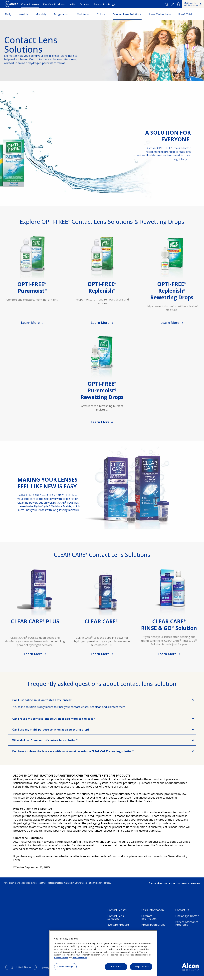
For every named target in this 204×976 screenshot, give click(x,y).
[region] (103, 953)
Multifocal (83, 14)
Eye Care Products (54, 4)
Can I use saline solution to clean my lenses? (41, 700)
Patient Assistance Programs (186, 923)
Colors (101, 14)
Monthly (40, 14)
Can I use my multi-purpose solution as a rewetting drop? (50, 729)
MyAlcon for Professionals (191, 4)
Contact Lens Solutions (127, 14)
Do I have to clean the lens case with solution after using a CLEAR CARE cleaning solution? (73, 751)
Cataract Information (149, 917)
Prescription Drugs (104, 4)
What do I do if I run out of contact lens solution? (45, 740)
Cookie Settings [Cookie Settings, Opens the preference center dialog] (65, 966)
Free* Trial (185, 14)
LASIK (72, 4)
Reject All (116, 966)
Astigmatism (61, 14)
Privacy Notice (80, 957)
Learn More (30, 322)
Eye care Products (118, 924)
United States (23, 967)
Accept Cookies (141, 966)
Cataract (84, 4)
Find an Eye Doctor (187, 916)
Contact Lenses (30, 4)
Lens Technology (160, 14)
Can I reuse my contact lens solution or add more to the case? (53, 719)
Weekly (23, 14)
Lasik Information (152, 910)
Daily (8, 14)
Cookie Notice (61, 957)
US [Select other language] (178, 4)
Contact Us (182, 910)
